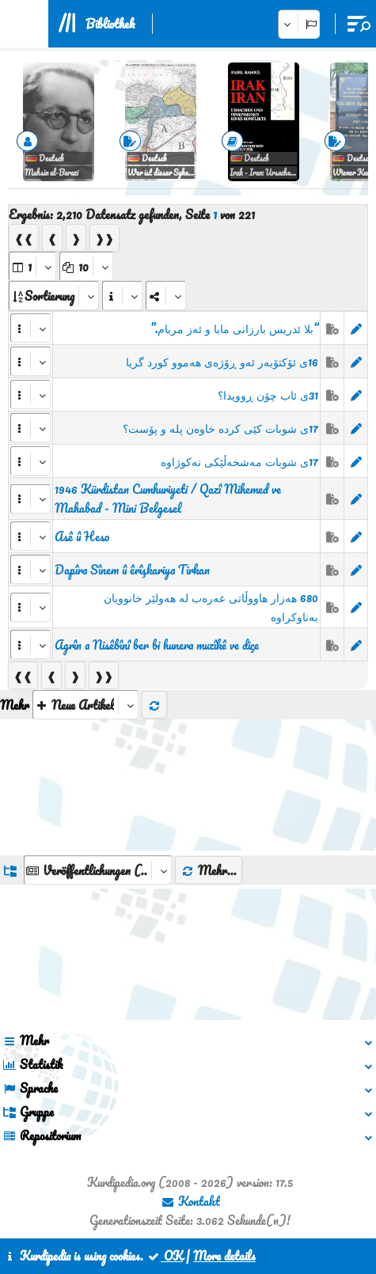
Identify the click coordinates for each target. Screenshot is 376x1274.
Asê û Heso (82, 536)
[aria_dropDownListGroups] (98, 870)
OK (164, 1255)
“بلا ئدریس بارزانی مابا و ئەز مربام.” (234, 328)
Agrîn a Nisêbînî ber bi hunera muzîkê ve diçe (157, 644)
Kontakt (190, 1201)
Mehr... (208, 870)
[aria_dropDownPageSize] (86, 266)
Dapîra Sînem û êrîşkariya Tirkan (132, 569)
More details (224, 1255)
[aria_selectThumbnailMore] (85, 705)
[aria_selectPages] (32, 266)
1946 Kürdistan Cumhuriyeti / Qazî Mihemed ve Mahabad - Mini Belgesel (168, 499)
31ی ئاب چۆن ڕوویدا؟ (268, 394)
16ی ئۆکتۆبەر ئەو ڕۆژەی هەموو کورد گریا (222, 361)
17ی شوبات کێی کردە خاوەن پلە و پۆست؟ (220, 428)
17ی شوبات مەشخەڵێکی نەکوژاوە (239, 461)
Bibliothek (110, 23)
